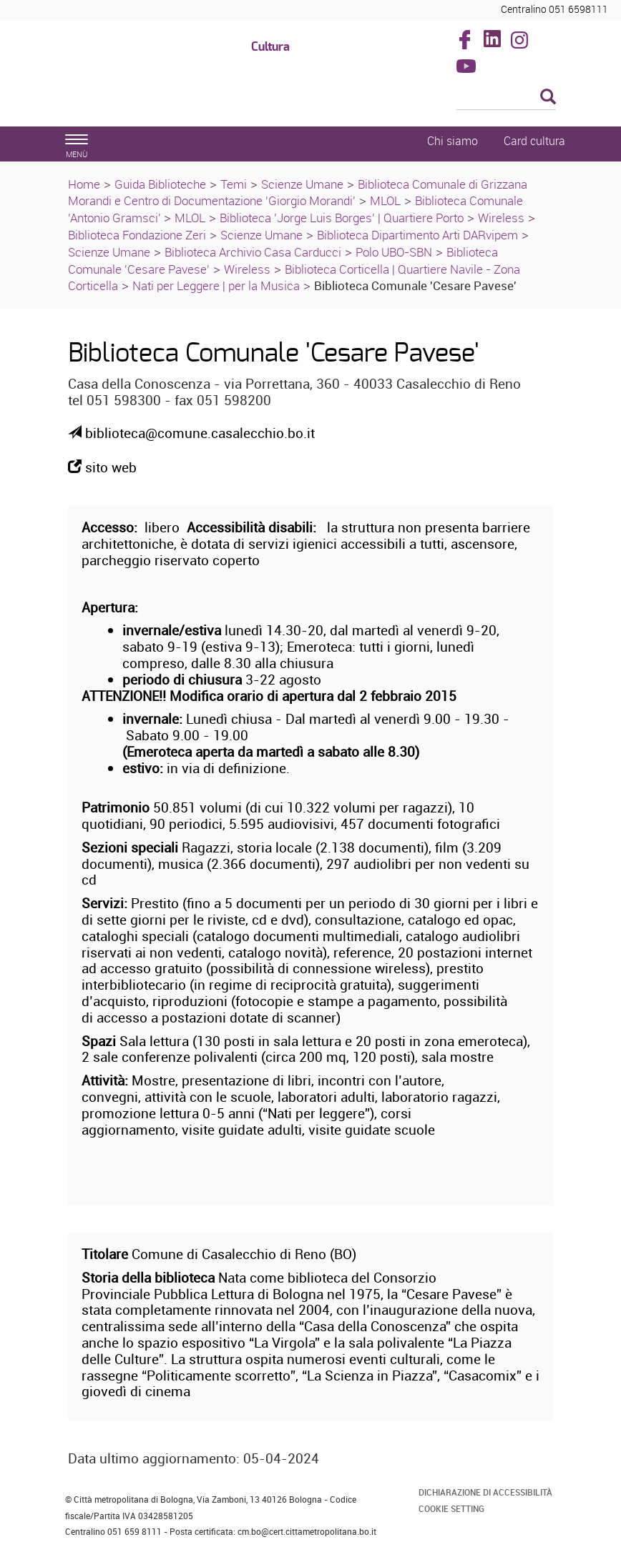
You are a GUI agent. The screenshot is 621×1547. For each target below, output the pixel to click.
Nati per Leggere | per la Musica (216, 285)
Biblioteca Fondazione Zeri (137, 235)
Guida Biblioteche (160, 184)
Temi (233, 184)
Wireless (501, 217)
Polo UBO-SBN (394, 252)
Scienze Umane (302, 184)
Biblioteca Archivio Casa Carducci (253, 252)
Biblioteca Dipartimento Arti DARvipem (417, 235)
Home (84, 184)
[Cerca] (506, 98)
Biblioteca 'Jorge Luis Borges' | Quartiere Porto (342, 217)
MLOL (385, 200)
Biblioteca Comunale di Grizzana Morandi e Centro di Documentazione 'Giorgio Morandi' (297, 192)
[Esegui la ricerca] (548, 97)
